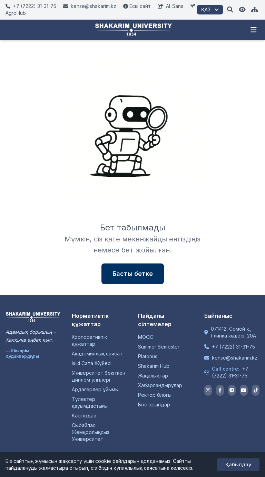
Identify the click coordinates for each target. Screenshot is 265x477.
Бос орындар (154, 404)
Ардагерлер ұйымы (95, 389)
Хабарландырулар (160, 385)
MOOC (145, 337)
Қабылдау (238, 464)
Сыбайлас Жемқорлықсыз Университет (90, 432)
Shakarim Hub (153, 366)
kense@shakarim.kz (234, 358)
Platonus (147, 356)
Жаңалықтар (153, 376)
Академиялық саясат (97, 353)
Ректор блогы (154, 395)
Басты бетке (132, 273)
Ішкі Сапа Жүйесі (91, 363)
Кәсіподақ (84, 415)
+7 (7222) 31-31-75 (233, 347)
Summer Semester (158, 347)
